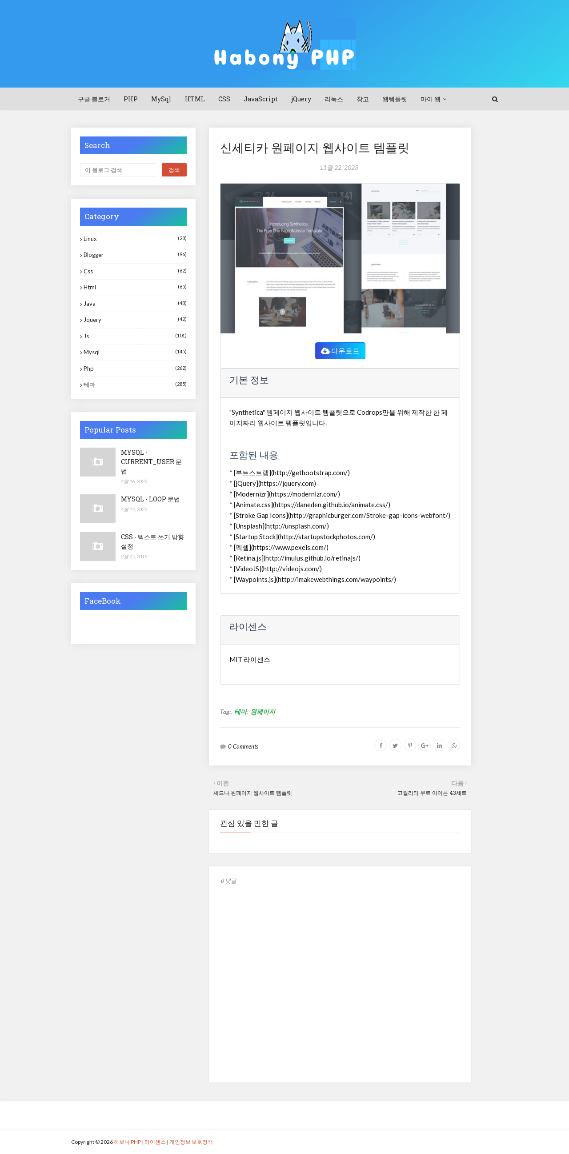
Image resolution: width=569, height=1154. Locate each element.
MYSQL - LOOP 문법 (150, 499)
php (135, 368)
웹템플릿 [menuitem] (394, 99)
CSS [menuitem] (224, 99)
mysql (135, 352)
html (135, 287)
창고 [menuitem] (363, 99)
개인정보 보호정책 (191, 1141)
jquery (135, 319)
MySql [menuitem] (161, 99)
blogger (135, 254)
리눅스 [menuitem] (334, 99)
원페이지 (262, 711)
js (135, 336)
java (135, 303)
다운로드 (340, 350)
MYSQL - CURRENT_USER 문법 (151, 461)
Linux (135, 238)
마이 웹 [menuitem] (431, 99)
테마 (240, 711)
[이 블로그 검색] (118, 169)
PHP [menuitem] (131, 99)
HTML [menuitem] (195, 99)
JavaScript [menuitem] (261, 99)
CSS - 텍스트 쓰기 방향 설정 (152, 541)
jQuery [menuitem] (301, 99)
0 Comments (243, 746)
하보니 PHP (127, 1141)
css (135, 271)
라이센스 (155, 1141)
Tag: (225, 711)
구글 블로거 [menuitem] (94, 99)
